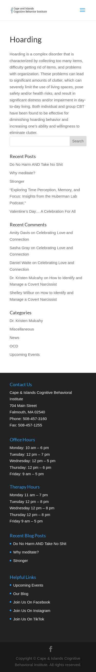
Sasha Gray (20, 248)
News (14, 337)
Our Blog (20, 593)
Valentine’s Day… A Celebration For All (43, 211)
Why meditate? (22, 173)
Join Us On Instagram (31, 610)
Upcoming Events (25, 354)
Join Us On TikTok (28, 619)
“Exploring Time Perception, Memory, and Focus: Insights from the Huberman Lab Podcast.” (45, 196)
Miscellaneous (22, 329)
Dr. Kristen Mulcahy (26, 320)
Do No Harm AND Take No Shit (36, 164)
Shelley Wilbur (22, 292)
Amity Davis (20, 232)
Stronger (17, 181)
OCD (14, 346)
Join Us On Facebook (31, 602)
